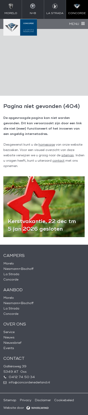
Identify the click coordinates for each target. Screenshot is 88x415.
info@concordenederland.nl (29, 382)
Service (9, 332)
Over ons (14, 324)
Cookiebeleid (64, 400)
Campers (14, 255)
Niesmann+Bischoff (18, 269)
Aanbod (13, 289)
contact (58, 161)
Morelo (8, 263)
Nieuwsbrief (12, 343)
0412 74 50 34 (22, 377)
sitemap (67, 155)
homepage (47, 144)
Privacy (25, 400)
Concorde (10, 279)
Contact (14, 358)
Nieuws (9, 337)
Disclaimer (43, 400)
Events (8, 348)
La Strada (11, 274)
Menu (74, 24)
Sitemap (9, 400)
